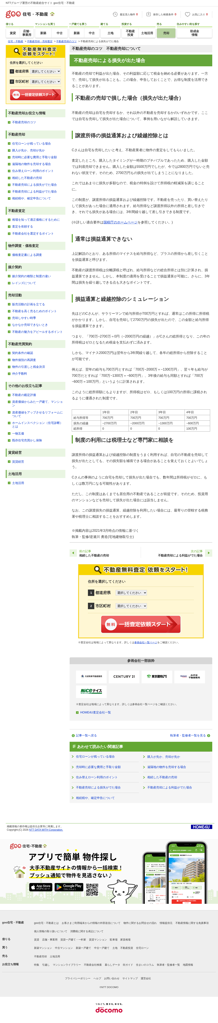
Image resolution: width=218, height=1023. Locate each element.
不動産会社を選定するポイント (33, 233)
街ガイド (128, 964)
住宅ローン (142, 947)
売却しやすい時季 (24, 318)
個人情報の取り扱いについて (50, 931)
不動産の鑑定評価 (24, 395)
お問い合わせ (111, 978)
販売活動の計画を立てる (28, 304)
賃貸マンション (98, 939)
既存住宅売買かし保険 (27, 440)
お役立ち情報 (10, 964)
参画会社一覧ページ (145, 642)
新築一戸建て (83, 947)
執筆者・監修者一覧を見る (188, 735)
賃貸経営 (18, 461)
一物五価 (18, 433)
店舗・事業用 (49, 939)
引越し (46, 964)
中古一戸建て (101, 947)
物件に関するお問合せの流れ (140, 923)
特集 (36, 964)
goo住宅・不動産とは (46, 923)
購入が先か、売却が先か (163, 756)
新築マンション (43, 947)
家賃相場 (125, 939)
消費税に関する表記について (86, 931)
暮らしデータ (112, 964)
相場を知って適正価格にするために (36, 219)
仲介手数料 (19, 373)
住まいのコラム (145, 964)
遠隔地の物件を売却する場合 (166, 767)
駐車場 (114, 939)
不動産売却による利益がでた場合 (169, 787)
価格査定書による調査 (27, 254)
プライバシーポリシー (77, 978)
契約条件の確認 (22, 353)
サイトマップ (130, 978)
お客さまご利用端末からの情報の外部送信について (91, 923)
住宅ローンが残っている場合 (95, 756)
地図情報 (188, 964)
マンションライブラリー (67, 964)
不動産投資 (126, 947)
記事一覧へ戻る (86, 735)
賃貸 (36, 939)
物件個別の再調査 (24, 360)
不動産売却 (40, 956)
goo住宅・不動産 (13, 922)
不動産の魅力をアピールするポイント (37, 331)
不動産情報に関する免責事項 (192, 923)
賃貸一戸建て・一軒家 (73, 939)
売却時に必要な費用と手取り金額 (98, 767)
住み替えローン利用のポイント (97, 777)
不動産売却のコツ (24, 122)
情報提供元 (166, 923)
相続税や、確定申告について (95, 798)
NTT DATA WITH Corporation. (46, 829)
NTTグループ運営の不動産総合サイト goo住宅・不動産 (40, 2)
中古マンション (64, 947)
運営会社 (146, 978)
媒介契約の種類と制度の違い (31, 276)
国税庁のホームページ (120, 222)
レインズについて (24, 283)
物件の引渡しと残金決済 (28, 366)
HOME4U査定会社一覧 (95, 712)
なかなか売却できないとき (30, 324)
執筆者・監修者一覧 (168, 964)
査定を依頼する (22, 226)
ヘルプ (97, 978)
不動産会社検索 (93, 964)
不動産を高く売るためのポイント (34, 311)
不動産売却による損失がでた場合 (98, 787)
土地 (115, 947)
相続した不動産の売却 (162, 777)
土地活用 (18, 483)
